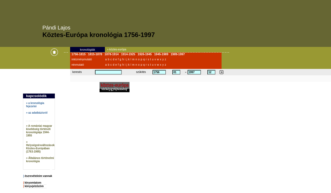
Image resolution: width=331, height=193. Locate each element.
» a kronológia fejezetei (35, 105)
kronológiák (87, 49)
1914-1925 (129, 54)
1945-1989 (162, 54)
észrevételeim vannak (38, 176)
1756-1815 (79, 54)
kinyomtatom (33, 182)
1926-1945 (146, 54)
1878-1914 (113, 54)
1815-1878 (96, 54)
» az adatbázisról (36, 112)
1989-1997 (179, 54)
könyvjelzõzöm (34, 186)
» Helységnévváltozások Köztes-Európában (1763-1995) (40, 146)
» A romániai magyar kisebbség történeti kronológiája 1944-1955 (39, 130)
